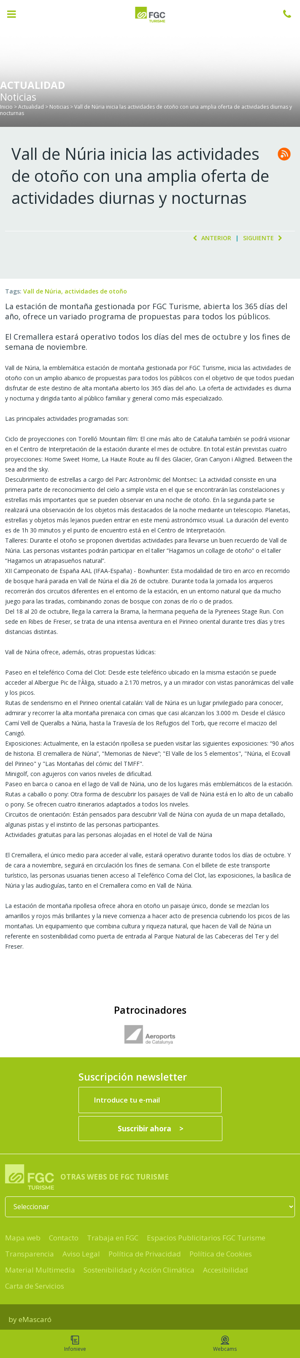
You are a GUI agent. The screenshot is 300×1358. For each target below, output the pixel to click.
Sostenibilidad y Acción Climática (139, 1270)
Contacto (63, 1238)
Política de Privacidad (144, 1254)
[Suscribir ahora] (150, 1129)
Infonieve (75, 1344)
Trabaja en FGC (112, 1238)
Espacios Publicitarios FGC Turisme (206, 1238)
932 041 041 (291, 14)
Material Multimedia (40, 1270)
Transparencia (29, 1254)
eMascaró (35, 1319)
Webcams (225, 1344)
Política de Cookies (220, 1254)
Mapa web (23, 1238)
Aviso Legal (81, 1254)
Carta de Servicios (34, 1286)
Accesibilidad (225, 1270)
